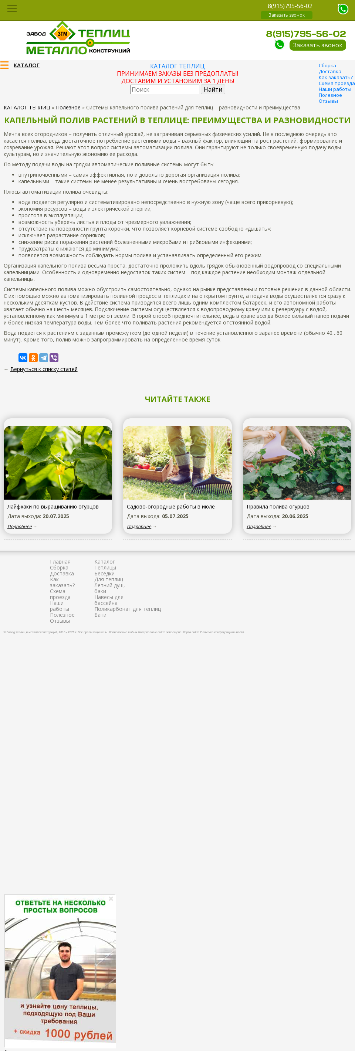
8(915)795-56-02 (290, 6)
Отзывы (328, 101)
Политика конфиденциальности (222, 632)
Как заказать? (336, 77)
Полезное (330, 95)
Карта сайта (191, 632)
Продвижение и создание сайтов (333, 631)
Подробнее (19, 526)
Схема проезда (337, 83)
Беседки (104, 573)
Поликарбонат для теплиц (127, 608)
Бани (100, 614)
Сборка (327, 65)
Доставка (330, 71)
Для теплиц (108, 579)
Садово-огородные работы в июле (171, 506)
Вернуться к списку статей (44, 369)
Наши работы (335, 89)
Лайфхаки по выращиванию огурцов (53, 506)
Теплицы (105, 567)
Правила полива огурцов (278, 506)
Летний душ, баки (109, 588)
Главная (60, 561)
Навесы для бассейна (109, 599)
